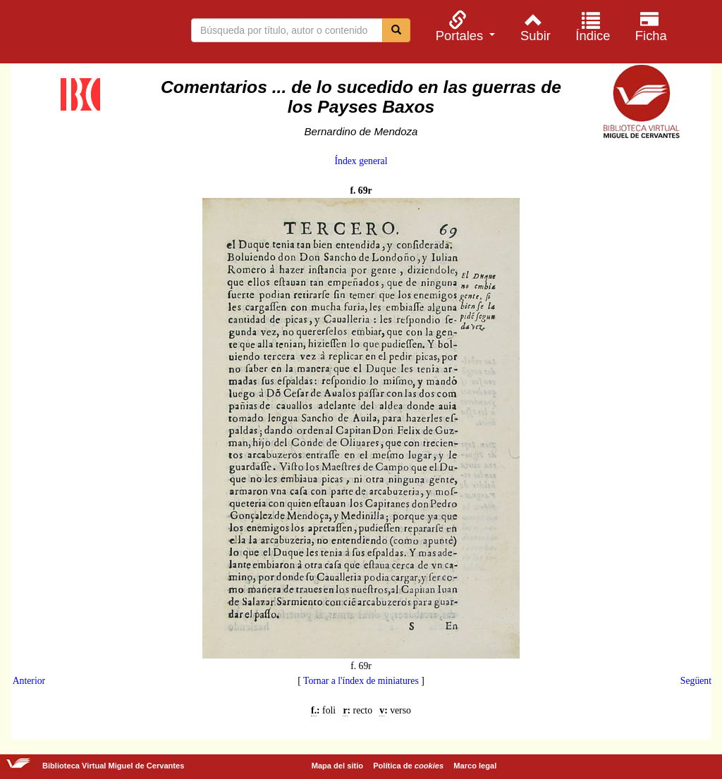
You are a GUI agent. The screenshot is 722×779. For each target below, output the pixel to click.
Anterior (29, 680)
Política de (408, 765)
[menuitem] (463, 26)
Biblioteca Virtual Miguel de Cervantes (85, 34)
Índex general (360, 161)
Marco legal (474, 765)
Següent (695, 680)
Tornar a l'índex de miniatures (361, 680)
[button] (463, 26)
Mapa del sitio (337, 765)
